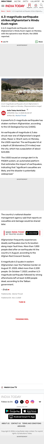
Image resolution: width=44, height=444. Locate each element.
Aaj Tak (17, 1)
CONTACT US (16, 423)
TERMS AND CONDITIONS (31, 423)
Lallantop (35, 1)
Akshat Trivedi (20, 116)
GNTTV (25, 1)
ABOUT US (6, 423)
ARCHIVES (21, 426)
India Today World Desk (16, 110)
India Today (6, 1)
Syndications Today (24, 433)
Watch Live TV (9, 387)
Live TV (5, 42)
